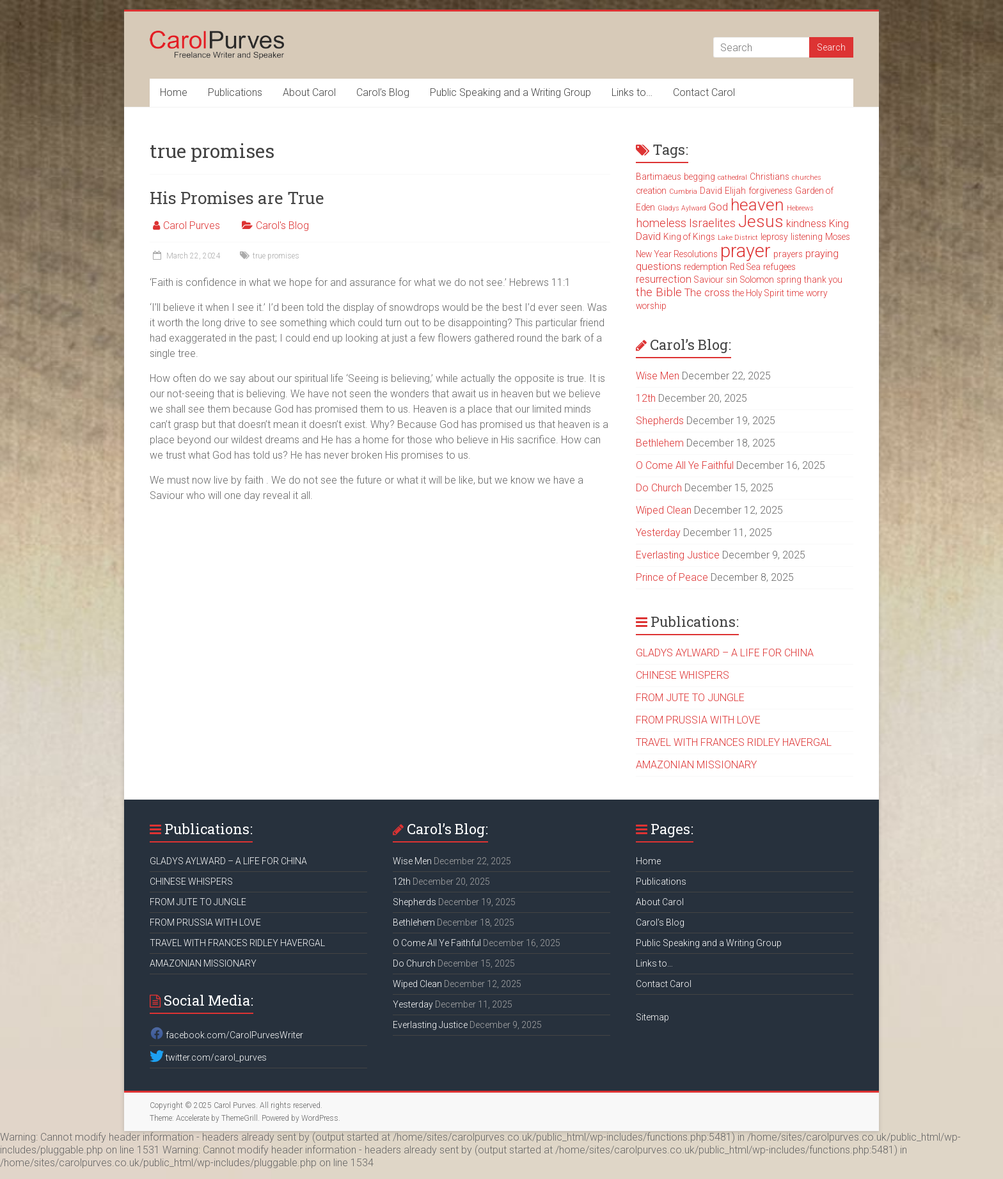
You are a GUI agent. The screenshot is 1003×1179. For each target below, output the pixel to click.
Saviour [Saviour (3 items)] (708, 279)
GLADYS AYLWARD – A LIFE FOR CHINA (725, 653)
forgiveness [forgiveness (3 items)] (770, 191)
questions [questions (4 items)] (658, 266)
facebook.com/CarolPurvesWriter (226, 1035)
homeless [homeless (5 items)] (661, 223)
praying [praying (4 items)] (822, 254)
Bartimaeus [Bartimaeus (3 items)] (658, 176)
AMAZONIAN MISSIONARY (696, 765)
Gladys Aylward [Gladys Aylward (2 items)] (682, 208)
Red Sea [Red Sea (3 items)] (745, 267)
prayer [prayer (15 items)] (745, 251)
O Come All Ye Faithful (685, 465)
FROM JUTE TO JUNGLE (690, 698)
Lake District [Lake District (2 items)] (738, 237)
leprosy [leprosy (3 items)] (774, 237)
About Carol (309, 92)
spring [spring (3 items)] (789, 279)
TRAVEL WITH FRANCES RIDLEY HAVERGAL (734, 742)
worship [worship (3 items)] (651, 306)
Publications (235, 92)
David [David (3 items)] (711, 191)
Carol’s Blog (382, 92)
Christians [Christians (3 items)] (769, 176)
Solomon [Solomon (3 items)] (757, 279)
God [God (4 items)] (718, 207)
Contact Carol (704, 92)
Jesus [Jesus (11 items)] (761, 221)
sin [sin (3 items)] (732, 279)
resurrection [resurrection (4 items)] (663, 279)
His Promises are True (237, 198)
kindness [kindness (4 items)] (806, 224)
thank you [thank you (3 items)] (823, 279)
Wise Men (657, 376)
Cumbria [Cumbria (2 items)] (683, 191)
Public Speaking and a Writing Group (510, 92)
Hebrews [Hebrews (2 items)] (800, 208)
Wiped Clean (663, 510)
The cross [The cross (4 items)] (707, 293)
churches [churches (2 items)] (806, 177)
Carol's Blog (282, 225)
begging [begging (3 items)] (699, 176)
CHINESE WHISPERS (682, 675)
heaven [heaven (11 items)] (757, 204)
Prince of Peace (672, 577)
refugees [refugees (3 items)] (779, 267)
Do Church (659, 488)
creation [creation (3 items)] (651, 191)
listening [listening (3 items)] (807, 237)
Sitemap (652, 1017)
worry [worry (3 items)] (817, 293)
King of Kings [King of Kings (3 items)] (689, 237)
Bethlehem (660, 443)
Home (173, 92)
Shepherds (660, 421)
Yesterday (658, 532)
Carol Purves (191, 225)
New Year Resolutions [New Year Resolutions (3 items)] (677, 254)
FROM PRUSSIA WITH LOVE (698, 720)
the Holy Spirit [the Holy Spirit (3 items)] (758, 293)
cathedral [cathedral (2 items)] (732, 177)
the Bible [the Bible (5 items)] (659, 292)
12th (646, 398)
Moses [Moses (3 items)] (837, 237)
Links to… (632, 92)
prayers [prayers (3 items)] (788, 254)
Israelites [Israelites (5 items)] (712, 223)
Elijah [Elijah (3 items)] (735, 191)
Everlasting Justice (678, 555)
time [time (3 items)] (795, 293)
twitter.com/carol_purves (208, 1057)
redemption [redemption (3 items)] (705, 267)
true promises (276, 255)
